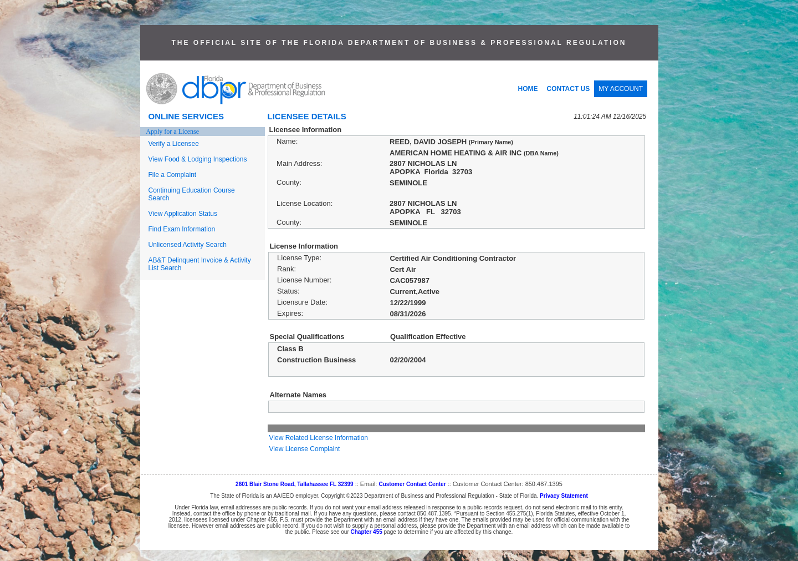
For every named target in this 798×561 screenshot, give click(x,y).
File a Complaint (173, 175)
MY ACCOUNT (620, 89)
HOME (528, 89)
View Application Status (183, 214)
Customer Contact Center (412, 484)
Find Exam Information (182, 229)
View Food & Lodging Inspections (198, 159)
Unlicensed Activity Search (188, 245)
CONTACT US (568, 89)
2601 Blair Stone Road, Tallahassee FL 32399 (295, 484)
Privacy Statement (564, 496)
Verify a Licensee (174, 144)
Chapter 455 (366, 532)
